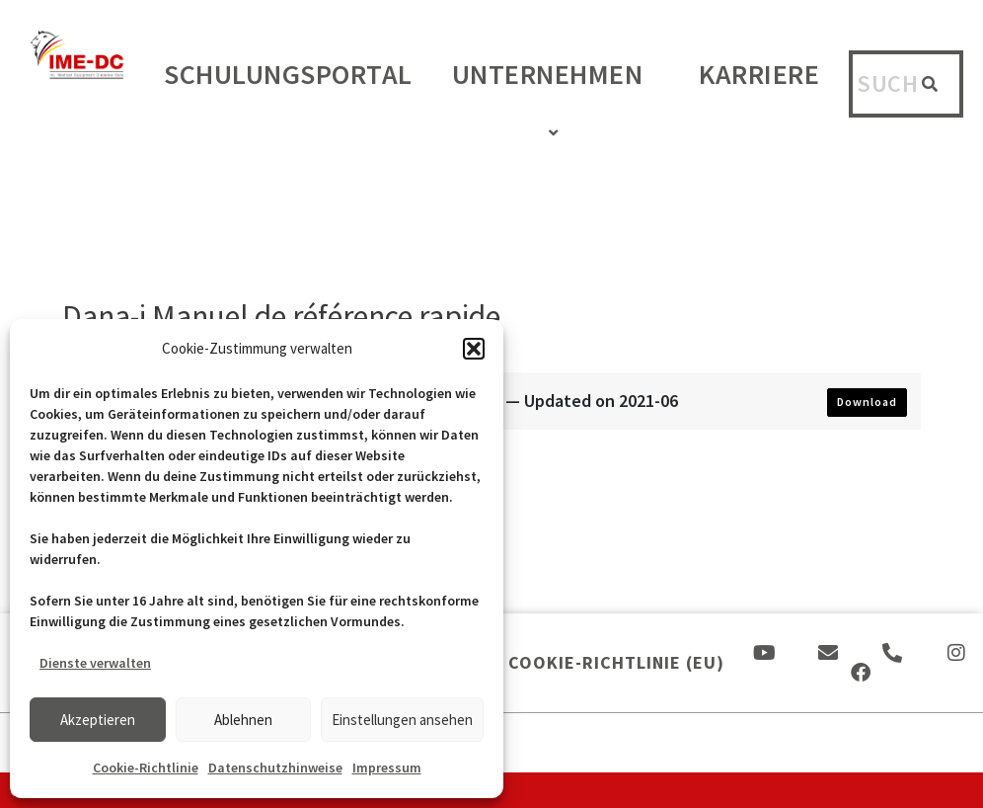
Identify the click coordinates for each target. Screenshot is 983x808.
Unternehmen (556, 99)
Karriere (759, 74)
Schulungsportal (288, 74)
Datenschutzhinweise (275, 767)
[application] (650, 78)
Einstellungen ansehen (402, 719)
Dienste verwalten (95, 663)
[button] (474, 349)
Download (867, 401)
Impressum (386, 767)
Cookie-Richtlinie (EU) (616, 662)
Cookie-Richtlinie (145, 767)
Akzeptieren (97, 719)
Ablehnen (243, 719)
